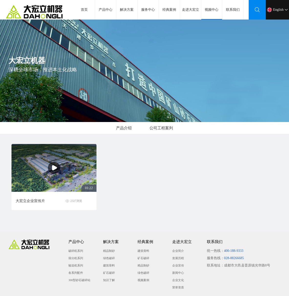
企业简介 (178, 251)
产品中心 (105, 9)
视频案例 (143, 280)
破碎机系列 (75, 251)
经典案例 (169, 9)
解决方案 (127, 9)
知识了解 (109, 280)
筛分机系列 (75, 258)
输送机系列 (75, 265)
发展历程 (178, 258)
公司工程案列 (161, 128)
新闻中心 (178, 273)
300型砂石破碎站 (79, 280)
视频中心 (211, 14)
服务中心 (148, 9)
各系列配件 (75, 273)
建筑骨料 (109, 265)
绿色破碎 (109, 258)
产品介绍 (124, 128)
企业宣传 (178, 265)
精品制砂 (109, 251)
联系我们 (233, 9)
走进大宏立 (190, 9)
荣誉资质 (178, 287)
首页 (84, 9)
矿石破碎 (109, 273)
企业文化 (178, 280)
